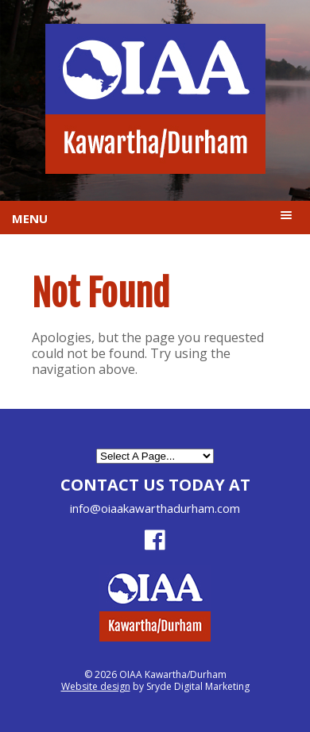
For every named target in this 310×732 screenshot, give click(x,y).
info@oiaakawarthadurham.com (155, 508)
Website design (95, 686)
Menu (30, 218)
